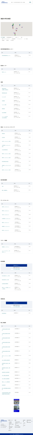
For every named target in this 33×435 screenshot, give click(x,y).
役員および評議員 (11, 425)
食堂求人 (24, 424)
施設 (15, 2)
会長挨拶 (10, 421)
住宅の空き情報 (17, 427)
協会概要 (10, 423)
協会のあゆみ (11, 426)
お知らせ (21, 2)
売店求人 (24, 426)
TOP (29, 12)
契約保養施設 (17, 425)
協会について (12, 2)
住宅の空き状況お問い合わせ (29, 421)
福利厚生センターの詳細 (18, 424)
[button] (16, 30)
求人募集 (24, 2)
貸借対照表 (10, 427)
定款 (9, 428)
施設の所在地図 (17, 421)
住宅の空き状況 (17, 2)
